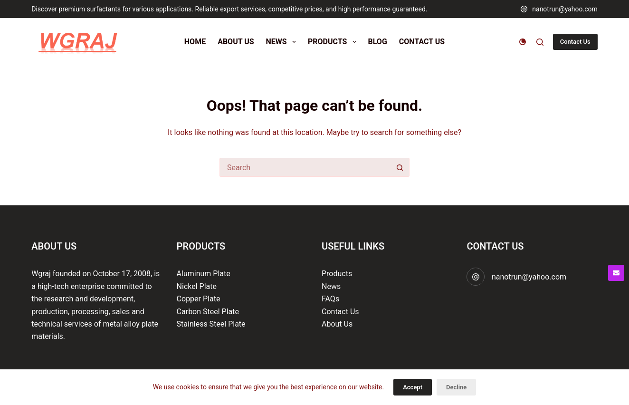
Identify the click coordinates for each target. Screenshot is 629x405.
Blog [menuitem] (377, 41)
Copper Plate (198, 298)
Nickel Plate (197, 286)
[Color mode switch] (522, 42)
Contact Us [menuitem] (422, 41)
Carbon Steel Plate (208, 311)
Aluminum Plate (203, 273)
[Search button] (400, 167)
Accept (412, 387)
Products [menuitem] (334, 42)
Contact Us (575, 41)
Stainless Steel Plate (211, 323)
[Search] (539, 42)
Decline (456, 387)
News (331, 286)
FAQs (330, 298)
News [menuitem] (283, 42)
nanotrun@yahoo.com (565, 9)
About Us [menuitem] (236, 41)
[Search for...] (305, 167)
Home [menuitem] (195, 41)
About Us (337, 323)
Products (337, 273)
